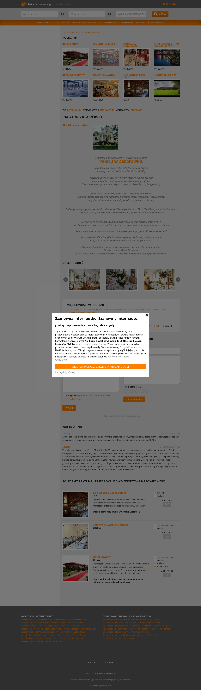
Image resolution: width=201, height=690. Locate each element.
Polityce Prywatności (130, 347)
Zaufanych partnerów (95, 344)
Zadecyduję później (65, 372)
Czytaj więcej (61, 359)
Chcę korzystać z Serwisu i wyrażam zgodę (100, 366)
